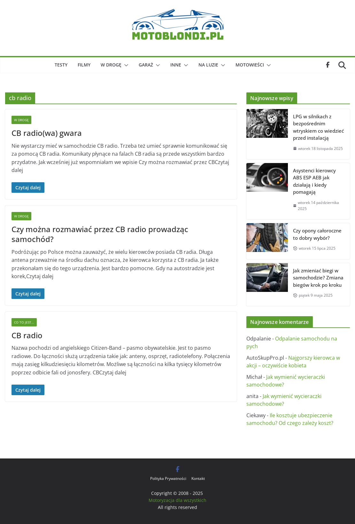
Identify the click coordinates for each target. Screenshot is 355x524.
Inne (175, 65)
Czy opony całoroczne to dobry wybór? (317, 234)
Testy (61, 65)
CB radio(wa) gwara (47, 133)
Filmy (84, 65)
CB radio (27, 335)
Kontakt (198, 478)
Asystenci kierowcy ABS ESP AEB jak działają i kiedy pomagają (314, 181)
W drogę (111, 65)
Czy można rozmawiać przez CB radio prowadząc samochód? (100, 234)
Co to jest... (24, 322)
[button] (124, 65)
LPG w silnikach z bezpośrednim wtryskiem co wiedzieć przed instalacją (318, 127)
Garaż (146, 65)
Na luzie (208, 65)
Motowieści (249, 65)
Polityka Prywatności (168, 478)
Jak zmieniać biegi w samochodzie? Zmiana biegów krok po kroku (318, 277)
